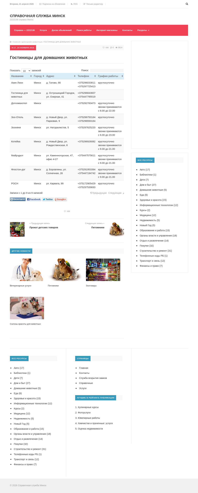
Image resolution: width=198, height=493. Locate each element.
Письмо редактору (93, 4)
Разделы (149, 30)
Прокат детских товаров (44, 227)
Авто (142, 169)
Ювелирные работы (89, 417)
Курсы (143, 209)
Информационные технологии (157, 204)
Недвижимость (148, 219)
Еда (142, 194)
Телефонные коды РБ (152, 255)
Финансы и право (150, 265)
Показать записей (25, 70)
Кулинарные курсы (88, 406)
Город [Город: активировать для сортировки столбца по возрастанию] (38, 75)
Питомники (97, 227)
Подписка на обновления (52, 4)
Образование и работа (153, 230)
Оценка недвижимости (91, 428)
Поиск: (102, 70)
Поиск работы (88, 30)
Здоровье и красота (151, 199)
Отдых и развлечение (152, 240)
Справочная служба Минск (39, 16)
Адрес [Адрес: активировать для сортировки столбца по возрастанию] (50, 75)
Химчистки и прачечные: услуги (96, 422)
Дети (142, 179)
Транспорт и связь (150, 260)
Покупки (144, 245)
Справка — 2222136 (25, 30)
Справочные (86, 382)
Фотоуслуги (84, 412)
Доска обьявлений (64, 30)
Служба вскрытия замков (93, 377)
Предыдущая (98, 192)
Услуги (45, 30)
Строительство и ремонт (154, 250)
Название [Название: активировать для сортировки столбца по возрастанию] (17, 75)
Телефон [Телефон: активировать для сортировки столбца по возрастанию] (83, 75)
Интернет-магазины (111, 30)
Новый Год (146, 225)
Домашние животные (32, 42)
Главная (17, 42)
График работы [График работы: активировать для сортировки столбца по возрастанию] (108, 75)
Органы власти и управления (156, 235)
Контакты (133, 30)
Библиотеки (146, 174)
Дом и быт (146, 184)
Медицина (145, 214)
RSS (74, 4)
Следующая (115, 192)
